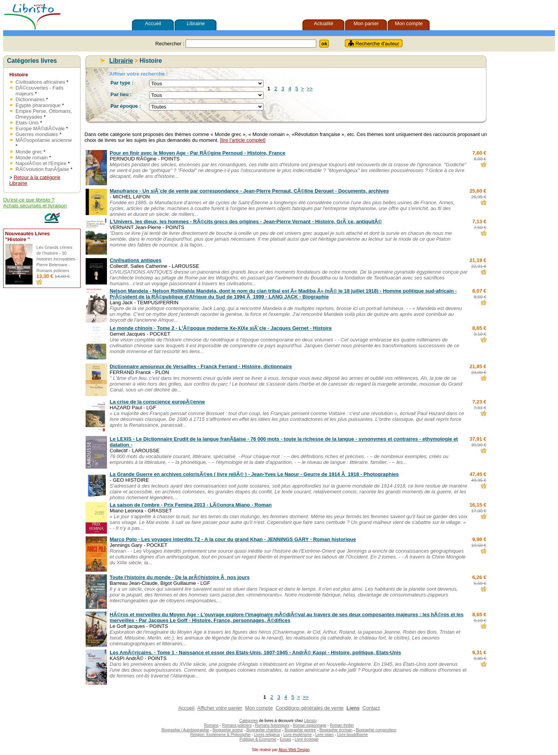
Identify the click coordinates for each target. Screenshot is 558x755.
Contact (371, 708)
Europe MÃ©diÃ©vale (40, 128)
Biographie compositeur (376, 730)
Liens (353, 708)
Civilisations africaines (40, 82)
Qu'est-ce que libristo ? (29, 200)
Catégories (248, 721)
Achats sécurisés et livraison (35, 206)
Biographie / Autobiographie (185, 730)
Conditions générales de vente (310, 708)
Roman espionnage (310, 725)
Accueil (153, 23)
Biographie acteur (228, 730)
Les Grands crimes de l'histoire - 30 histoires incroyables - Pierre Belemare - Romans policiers (57, 259)
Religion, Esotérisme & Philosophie (220, 735)
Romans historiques (272, 725)
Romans (211, 725)
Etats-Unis (27, 123)
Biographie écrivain (335, 730)
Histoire (18, 75)
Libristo (310, 721)
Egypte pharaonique (38, 105)
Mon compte (409, 23)
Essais (285, 739)
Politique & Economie (257, 739)
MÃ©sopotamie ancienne (44, 140)
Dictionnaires (30, 99)
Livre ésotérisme (297, 735)
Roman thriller (342, 725)
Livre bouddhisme (352, 735)
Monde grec (29, 152)
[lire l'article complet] (242, 140)
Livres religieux (267, 735)
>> (310, 88)
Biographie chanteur (263, 730)
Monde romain (32, 157)
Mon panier (366, 23)
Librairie (196, 23)
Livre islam (324, 735)
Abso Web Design (294, 750)
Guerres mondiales (37, 134)
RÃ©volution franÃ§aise (42, 169)
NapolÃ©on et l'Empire (41, 163)
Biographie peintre (300, 730)
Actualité (323, 23)
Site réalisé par (264, 750)
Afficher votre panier (219, 708)
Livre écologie (306, 739)
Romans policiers (237, 725)
